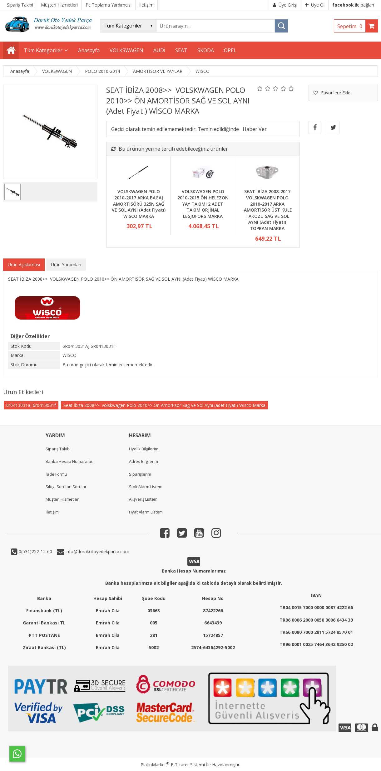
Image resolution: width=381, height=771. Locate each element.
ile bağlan (353, 5)
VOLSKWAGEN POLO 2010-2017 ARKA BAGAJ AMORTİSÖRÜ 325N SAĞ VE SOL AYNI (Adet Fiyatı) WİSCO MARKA (139, 203)
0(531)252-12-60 (34, 551)
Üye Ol (314, 5)
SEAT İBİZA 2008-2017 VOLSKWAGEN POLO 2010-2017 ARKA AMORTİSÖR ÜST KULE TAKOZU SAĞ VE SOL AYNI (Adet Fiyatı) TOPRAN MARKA (267, 209)
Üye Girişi (285, 5)
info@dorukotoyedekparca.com (96, 551)
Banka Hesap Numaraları (69, 461)
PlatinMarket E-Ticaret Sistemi (173, 765)
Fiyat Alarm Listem (146, 512)
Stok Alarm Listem (145, 486)
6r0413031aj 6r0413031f (31, 405)
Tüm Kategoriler (43, 50)
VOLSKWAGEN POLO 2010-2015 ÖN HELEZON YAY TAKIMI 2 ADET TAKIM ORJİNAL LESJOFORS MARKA (203, 203)
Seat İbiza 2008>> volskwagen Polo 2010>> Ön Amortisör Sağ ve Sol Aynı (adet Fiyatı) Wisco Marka (164, 405)
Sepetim (351, 26)
